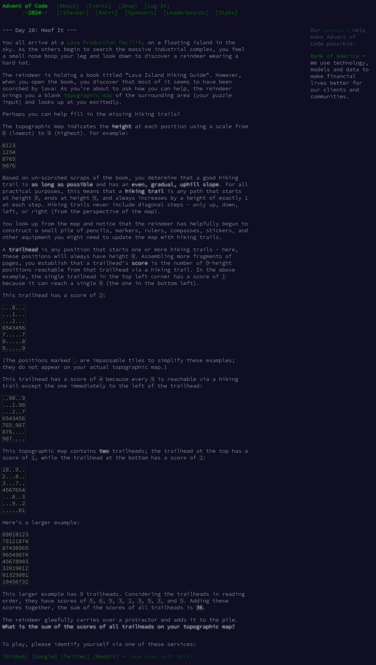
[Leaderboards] (186, 12)
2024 (34, 12)
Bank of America (334, 55)
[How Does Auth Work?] (162, 656)
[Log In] (157, 5)
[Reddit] (106, 656)
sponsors (336, 30)
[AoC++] (106, 12)
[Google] (44, 656)
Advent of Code (25, 5)
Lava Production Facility (106, 42)
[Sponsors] (141, 12)
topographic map (88, 95)
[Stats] (226, 12)
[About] (67, 5)
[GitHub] (15, 656)
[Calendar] (72, 12)
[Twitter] (75, 656)
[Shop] (127, 5)
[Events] (98, 5)
